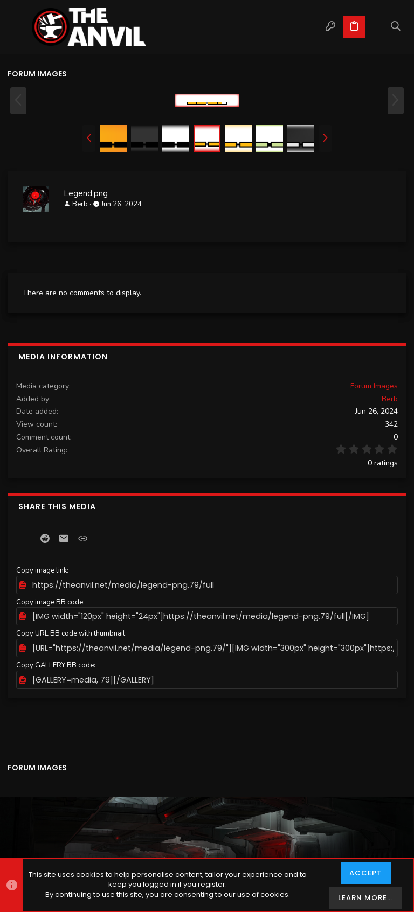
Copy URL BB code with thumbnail (70, 632)
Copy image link (41, 570)
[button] (18, 27)
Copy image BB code (49, 601)
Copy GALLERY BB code (55, 662)
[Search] (395, 27)
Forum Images (374, 386)
